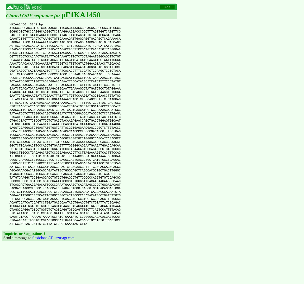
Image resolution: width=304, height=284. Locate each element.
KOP (167, 7)
